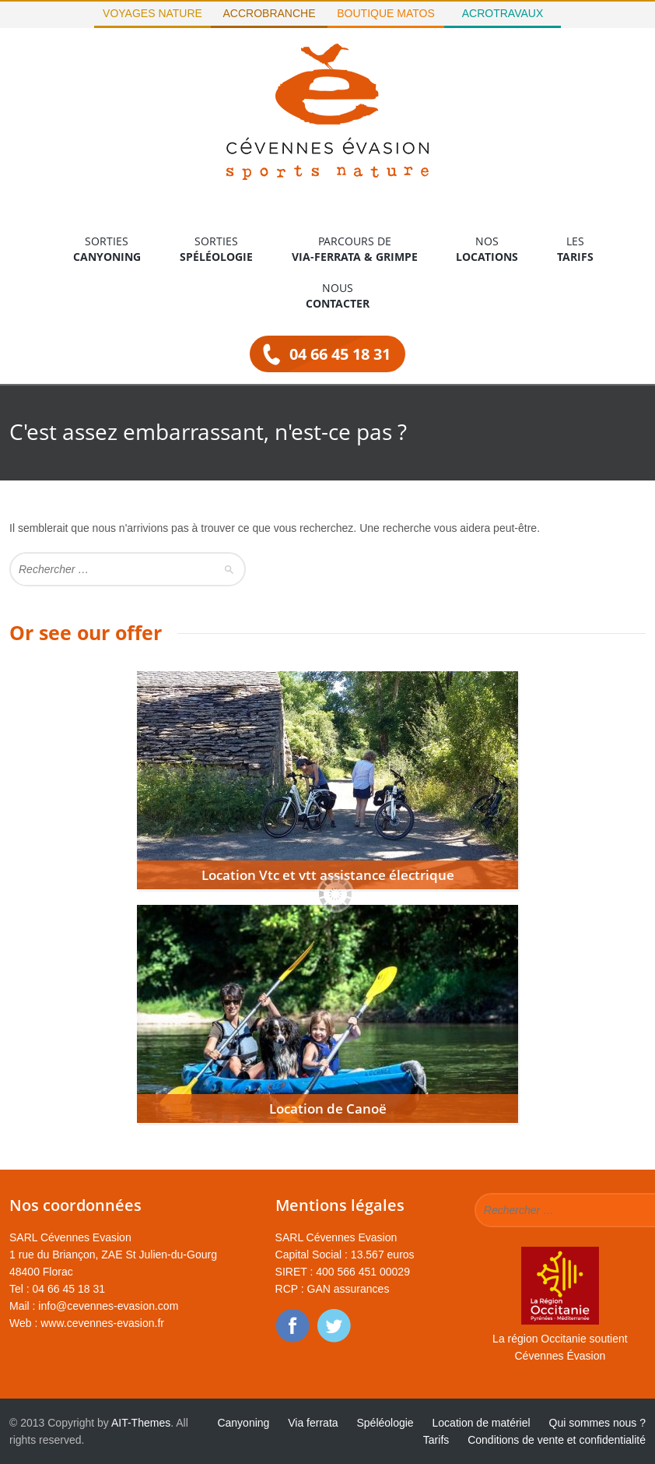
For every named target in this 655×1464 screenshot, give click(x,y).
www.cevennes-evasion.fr (102, 1323)
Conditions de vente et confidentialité (557, 1440)
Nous (338, 295)
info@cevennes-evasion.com (108, 1306)
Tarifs (436, 1440)
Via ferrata (313, 1422)
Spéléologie (384, 1422)
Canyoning (243, 1422)
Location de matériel (482, 1422)
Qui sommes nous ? (597, 1422)
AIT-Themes (140, 1422)
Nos (487, 249)
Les (575, 249)
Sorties (107, 249)
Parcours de (355, 249)
